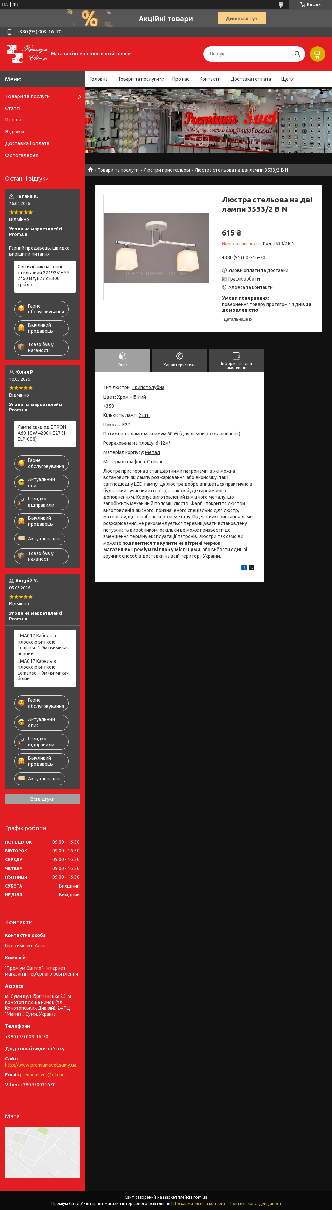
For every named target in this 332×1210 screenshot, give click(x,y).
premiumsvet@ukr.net (43, 1074)
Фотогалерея (21, 155)
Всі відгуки (42, 799)
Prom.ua (199, 1197)
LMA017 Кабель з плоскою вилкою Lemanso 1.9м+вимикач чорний (43, 644)
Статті (12, 108)
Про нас (180, 79)
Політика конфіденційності (256, 1203)
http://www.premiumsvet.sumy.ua (40, 1065)
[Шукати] (297, 54)
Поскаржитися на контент (199, 1203)
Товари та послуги (138, 79)
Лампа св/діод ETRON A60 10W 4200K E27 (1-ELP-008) (42, 433)
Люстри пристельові (167, 170)
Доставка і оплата (251, 79)
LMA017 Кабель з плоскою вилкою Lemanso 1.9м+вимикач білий (43, 670)
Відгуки (14, 131)
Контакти (210, 79)
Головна (99, 79)
